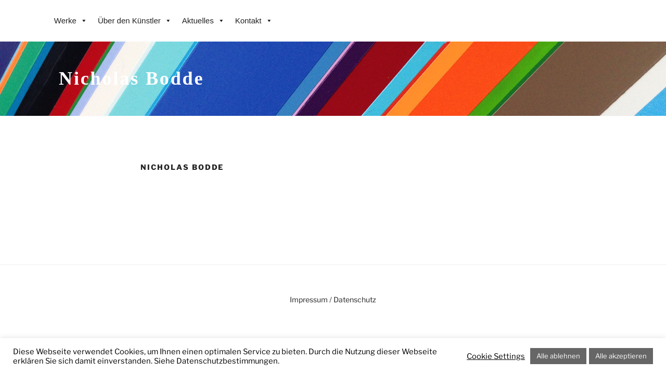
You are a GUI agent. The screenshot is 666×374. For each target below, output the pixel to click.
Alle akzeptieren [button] (621, 356)
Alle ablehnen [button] (558, 356)
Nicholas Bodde (131, 78)
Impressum (309, 299)
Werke (70, 20)
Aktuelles (203, 20)
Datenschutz (355, 299)
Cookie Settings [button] (496, 356)
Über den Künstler (135, 20)
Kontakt (254, 20)
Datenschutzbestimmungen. (227, 361)
